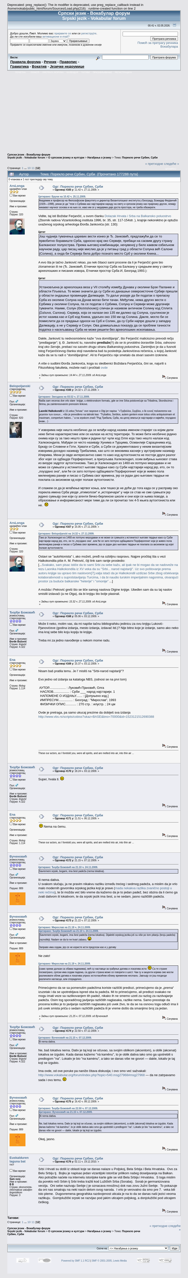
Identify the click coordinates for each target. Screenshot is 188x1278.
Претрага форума (53, 72)
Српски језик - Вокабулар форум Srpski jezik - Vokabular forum (28, 156)
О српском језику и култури (66, 157)
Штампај (170, 169)
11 (33, 168)
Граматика (19, 66)
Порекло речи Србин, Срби (139, 157)
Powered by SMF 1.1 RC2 (75, 1260)
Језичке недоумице (67, 66)
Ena (12, 660)
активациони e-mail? (55, 36)
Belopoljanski (20, 386)
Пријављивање (102, 72)
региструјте (88, 33)
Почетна (20, 72)
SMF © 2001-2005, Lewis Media (109, 1260)
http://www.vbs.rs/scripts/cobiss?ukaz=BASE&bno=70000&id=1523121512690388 (96, 716)
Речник (50, 62)
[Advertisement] (94, 112)
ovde (104, 367)
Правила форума (25, 62)
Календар (72, 72)
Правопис (68, 62)
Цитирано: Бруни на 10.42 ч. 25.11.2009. (62, 196)
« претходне (154, 164)
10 (29, 168)
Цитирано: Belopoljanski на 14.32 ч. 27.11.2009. (66, 533)
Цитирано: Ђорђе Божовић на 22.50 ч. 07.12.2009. (68, 1108)
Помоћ (35, 72)
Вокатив (39, 66)
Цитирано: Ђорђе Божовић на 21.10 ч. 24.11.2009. (68, 867)
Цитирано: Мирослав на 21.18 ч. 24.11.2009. (64, 927)
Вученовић (18, 856)
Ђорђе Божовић (22, 612)
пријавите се (62, 33)
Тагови (85, 72)
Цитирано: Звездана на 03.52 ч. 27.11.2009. (64, 396)
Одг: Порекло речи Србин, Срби (78, 186)
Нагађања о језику (99, 157)
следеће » (171, 164)
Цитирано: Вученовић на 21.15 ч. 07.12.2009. (65, 1037)
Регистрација (123, 72)
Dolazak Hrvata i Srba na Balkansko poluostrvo (138, 216)
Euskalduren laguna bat (19, 1159)
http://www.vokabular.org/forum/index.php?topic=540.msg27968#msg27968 (91, 1075)
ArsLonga (17, 186)
